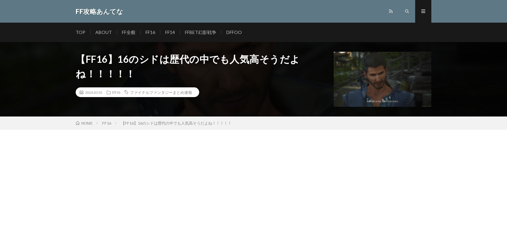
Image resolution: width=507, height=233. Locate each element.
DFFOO (234, 32)
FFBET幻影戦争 (200, 32)
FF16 (150, 32)
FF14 (170, 32)
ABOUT (103, 32)
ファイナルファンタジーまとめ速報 (161, 92)
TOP (80, 32)
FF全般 (128, 32)
